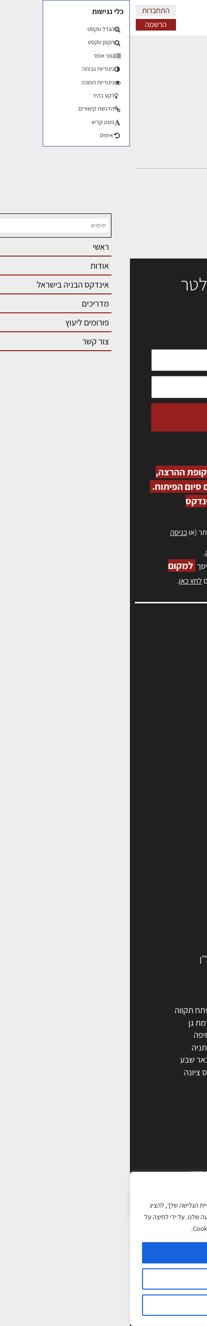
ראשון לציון (174, 1022)
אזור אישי (181, 698)
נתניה (71, 1047)
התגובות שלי (175, 104)
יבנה (128, 1084)
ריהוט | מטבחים (166, 909)
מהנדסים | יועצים (164, 847)
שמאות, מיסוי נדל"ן (165, 667)
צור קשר (183, 730)
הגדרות (103, 1279)
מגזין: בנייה (178, 751)
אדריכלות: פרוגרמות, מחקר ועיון (140, 1135)
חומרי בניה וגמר (166, 896)
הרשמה (26, 24)
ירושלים (123, 1010)
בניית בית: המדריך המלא (151, 1160)
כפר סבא (121, 1047)
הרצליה (123, 1034)
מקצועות (177, 834)
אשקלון (124, 1072)
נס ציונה (67, 1072)
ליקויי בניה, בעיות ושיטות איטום (146, 677)
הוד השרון (175, 1059)
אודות (186, 740)
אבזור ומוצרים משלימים (153, 946)
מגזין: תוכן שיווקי (170, 761)
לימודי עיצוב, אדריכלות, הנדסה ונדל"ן (130, 958)
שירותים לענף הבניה (158, 933)
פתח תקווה (62, 1010)
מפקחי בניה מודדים (159, 859)
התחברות (26, 10)
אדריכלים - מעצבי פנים (154, 822)
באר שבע (65, 1059)
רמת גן (69, 1022)
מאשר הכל (103, 1252)
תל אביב (177, 1010)
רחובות (124, 1022)
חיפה (72, 1034)
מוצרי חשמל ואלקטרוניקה (150, 921)
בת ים (182, 1072)
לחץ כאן (141, 553)
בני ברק (123, 1059)
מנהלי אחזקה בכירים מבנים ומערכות (137, 688)
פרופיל (185, 68)
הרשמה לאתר (174, 709)
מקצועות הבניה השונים (154, 884)
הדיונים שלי (177, 86)
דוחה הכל (104, 1305)
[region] (103, 1249)
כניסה (48, 532)
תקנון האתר (177, 771)
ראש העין (176, 1084)
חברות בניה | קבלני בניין (153, 871)
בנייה (183, 1148)
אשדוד (180, 1047)
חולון (183, 1034)
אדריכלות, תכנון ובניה (161, 657)
